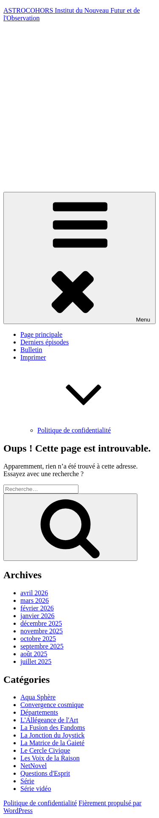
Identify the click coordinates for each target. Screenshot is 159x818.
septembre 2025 (42, 646)
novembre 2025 (41, 631)
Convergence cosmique (52, 704)
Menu (79, 258)
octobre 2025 (38, 638)
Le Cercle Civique (45, 750)
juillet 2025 (35, 661)
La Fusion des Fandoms (52, 727)
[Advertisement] (79, 108)
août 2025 (33, 653)
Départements (39, 712)
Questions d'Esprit (45, 773)
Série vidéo (35, 788)
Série (27, 781)
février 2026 (37, 608)
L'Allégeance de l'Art (49, 720)
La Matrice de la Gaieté (52, 742)
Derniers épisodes (44, 342)
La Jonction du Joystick (52, 735)
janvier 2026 (37, 615)
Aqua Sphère (38, 697)
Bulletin (31, 349)
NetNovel (33, 765)
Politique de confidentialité (74, 430)
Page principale (41, 334)
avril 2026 (34, 592)
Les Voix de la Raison (50, 758)
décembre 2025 (41, 623)
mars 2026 (34, 600)
